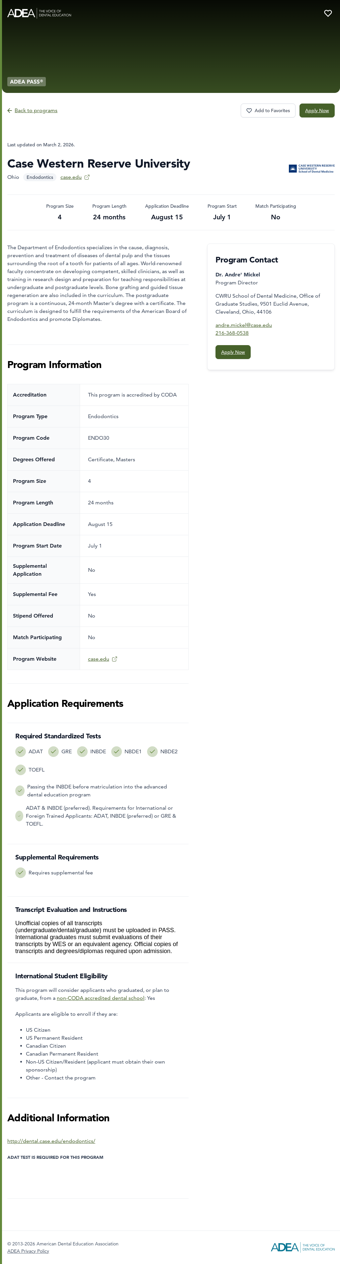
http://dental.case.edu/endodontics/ (51, 1141)
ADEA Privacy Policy (28, 1251)
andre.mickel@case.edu (243, 325)
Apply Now (317, 110)
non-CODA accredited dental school (100, 998)
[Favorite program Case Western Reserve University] (268, 110)
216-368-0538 (232, 333)
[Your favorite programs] (328, 13)
